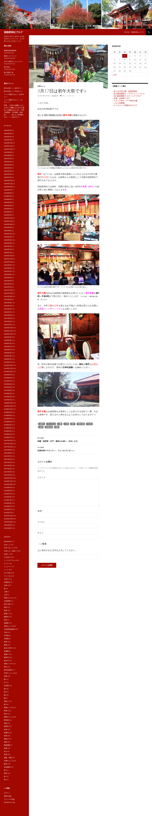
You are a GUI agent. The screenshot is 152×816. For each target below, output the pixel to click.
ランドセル (51, 424)
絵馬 (5, 736)
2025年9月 (8, 152)
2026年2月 (8, 137)
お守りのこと (8, 548)
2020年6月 (8, 346)
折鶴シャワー (8, 664)
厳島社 (6, 617)
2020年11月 (8, 331)
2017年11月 (8, 444)
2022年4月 (8, 281)
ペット (6, 570)
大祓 (5, 632)
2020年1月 (8, 362)
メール (41, 522)
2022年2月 (8, 287)
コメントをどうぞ (68, 96)
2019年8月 (8, 378)
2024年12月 (8, 180)
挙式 (5, 667)
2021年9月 (8, 299)
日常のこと (41, 86)
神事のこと (8, 717)
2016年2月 (8, 509)
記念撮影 (7, 767)
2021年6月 (8, 309)
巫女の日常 (8, 648)
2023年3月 (8, 246)
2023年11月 (8, 221)
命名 (5, 620)
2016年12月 (8, 478)
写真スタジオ (8, 598)
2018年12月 (8, 403)
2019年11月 (8, 368)
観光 (5, 764)
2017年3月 (8, 469)
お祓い (6, 554)
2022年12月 (8, 256)
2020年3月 (8, 356)
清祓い (6, 701)
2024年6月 (8, 199)
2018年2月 (8, 434)
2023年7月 (8, 234)
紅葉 (5, 729)
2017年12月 (8, 440)
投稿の (7, 796)
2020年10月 (8, 334)
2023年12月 (8, 218)
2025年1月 (8, 177)
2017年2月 (8, 472)
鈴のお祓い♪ (8, 88)
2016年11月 (8, 481)
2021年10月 (8, 296)
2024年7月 (8, 196)
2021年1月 (8, 325)
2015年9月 (8, 525)
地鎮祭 (6, 623)
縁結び (6, 739)
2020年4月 (8, 353)
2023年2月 (8, 249)
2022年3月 (8, 284)
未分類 (6, 686)
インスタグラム (9, 560)
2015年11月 (8, 519)
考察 (5, 742)
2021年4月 (8, 315)
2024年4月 (8, 205)
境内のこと (8, 626)
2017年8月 (8, 453)
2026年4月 (8, 130)
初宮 (5, 607)
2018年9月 (8, 412)
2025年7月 (8, 158)
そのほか (7, 557)
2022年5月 (8, 278)
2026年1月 (8, 140)
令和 (5, 585)
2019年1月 (8, 400)
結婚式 (6, 733)
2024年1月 (8, 215)
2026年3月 (8, 133)
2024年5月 (8, 202)
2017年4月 (8, 465)
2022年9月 (8, 265)
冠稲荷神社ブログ (13, 32)
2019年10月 (8, 371)
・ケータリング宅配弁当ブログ (124, 105)
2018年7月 (8, 418)
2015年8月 (8, 528)
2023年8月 (8, 231)
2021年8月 (8, 303)
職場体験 (7, 745)
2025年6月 (8, 162)
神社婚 (6, 720)
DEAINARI (7, 541)
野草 (5, 773)
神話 (5, 723)
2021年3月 (8, 318)
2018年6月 (8, 422)
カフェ (6, 563)
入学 (66, 424)
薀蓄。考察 (8, 758)
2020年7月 (8, 343)
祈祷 (57, 427)
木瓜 (41, 427)
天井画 (6, 635)
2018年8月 (8, 415)
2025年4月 (8, 168)
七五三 (6, 579)
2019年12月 (8, 365)
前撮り (6, 613)
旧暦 (5, 676)
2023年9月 (8, 227)
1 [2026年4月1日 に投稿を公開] (124, 56)
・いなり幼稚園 (118, 103)
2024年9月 (8, 190)
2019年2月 (8, 397)
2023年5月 (8, 240)
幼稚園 (6, 651)
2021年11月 (8, 293)
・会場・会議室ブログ (121, 98)
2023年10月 (8, 224)
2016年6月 (8, 497)
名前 (40, 511)
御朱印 (6, 657)
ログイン (7, 793)
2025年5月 (8, 165)
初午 (72, 424)
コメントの (9, 799)
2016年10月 (8, 484)
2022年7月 (8, 271)
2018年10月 (8, 409)
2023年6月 (8, 237)
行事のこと (8, 761)
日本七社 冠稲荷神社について (134, 32)
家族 (5, 645)
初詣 (5, 610)
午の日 (89, 424)
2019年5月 (8, 387)
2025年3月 (8, 171)
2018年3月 (8, 431)
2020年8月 (8, 340)
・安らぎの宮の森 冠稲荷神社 (124, 91)
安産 (5, 642)
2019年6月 (8, 384)
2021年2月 (8, 321)
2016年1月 (8, 512)
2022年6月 (8, 274)
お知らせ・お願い (10, 551)
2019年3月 (8, 393)
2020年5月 (8, 350)
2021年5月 (8, 312)
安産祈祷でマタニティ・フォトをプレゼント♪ (68, 449)
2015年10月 (8, 522)
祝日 (5, 714)
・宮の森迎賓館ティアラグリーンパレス (128, 93)
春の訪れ (7, 67)
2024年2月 (8, 212)
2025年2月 (8, 174)
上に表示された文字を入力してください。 (57, 550)
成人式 (6, 660)
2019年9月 (8, 375)
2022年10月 (8, 262)
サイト (40, 532)
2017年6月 (8, 459)
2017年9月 (8, 450)
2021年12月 (8, 290)
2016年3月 (8, 506)
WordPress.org (9, 802)
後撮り (6, 654)
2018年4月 (8, 428)
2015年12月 (8, 516)
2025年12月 (8, 143)
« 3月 (115, 75)
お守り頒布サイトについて (13, 61)
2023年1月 (8, 252)
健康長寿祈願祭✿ (10, 50)
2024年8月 (8, 193)
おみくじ (7, 545)
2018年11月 (8, 406)
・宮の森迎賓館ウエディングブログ (126, 96)
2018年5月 (8, 425)
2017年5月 (8, 462)
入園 (59, 424)
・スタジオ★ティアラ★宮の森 (124, 100)
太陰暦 (6, 639)
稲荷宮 (6, 726)
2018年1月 (8, 437)
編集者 (55, 96)
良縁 (5, 748)
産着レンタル (8, 707)
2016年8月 (8, 491)
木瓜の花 (49, 427)
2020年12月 (8, 328)
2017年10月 (8, 447)
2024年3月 (8, 209)
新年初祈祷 (8, 670)
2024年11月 (8, 184)
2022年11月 (8, 259)
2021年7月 (8, 306)
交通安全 (7, 582)
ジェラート (8, 566)
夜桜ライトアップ (10, 56)
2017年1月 (8, 475)
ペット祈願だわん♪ (10, 94)
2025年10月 (8, 149)
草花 (5, 754)
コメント (41, 477)
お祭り (42, 424)
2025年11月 (8, 146)
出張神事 (7, 601)
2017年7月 (8, 456)
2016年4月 (8, 503)
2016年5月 (8, 500)
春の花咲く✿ (8, 72)
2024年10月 (8, 187)
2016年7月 (8, 494)
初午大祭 (81, 424)
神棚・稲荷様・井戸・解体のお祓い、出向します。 (68, 439)
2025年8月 (8, 155)
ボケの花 (7, 573)
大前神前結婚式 (9, 629)
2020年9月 (8, 337)
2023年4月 (8, 243)
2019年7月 (8, 381)
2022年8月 (8, 268)
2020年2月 (8, 359)
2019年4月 (8, 390)
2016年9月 (8, 487)
